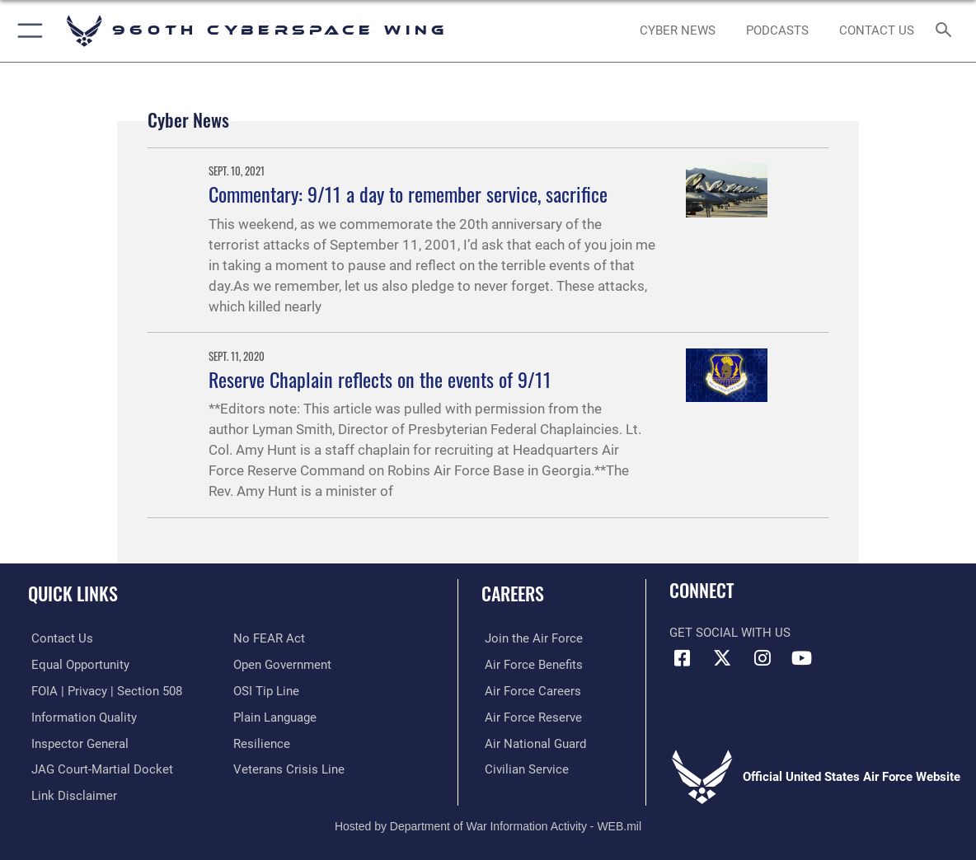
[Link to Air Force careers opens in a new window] (529, 690)
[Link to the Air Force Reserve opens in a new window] (530, 715)
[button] (27, 31)
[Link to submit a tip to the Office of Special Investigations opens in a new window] (266, 690)
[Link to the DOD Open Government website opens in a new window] (282, 664)
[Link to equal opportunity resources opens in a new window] (77, 664)
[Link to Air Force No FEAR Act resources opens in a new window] (269, 638)
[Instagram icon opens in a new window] (761, 658)
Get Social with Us (730, 632)
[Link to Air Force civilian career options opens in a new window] (523, 767)
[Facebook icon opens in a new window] (681, 658)
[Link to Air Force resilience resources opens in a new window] (261, 742)
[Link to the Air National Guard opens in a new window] (532, 742)
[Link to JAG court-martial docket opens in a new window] (99, 767)
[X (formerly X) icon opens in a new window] (722, 658)
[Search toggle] (946, 30)
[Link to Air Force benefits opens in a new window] (530, 664)
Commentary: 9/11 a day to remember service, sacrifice (408, 193)
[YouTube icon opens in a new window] (802, 658)
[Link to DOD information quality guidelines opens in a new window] (81, 715)
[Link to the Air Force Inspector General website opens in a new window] (76, 742)
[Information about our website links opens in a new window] (71, 794)
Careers (512, 592)
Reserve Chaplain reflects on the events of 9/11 (380, 379)
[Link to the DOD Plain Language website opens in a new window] (275, 715)
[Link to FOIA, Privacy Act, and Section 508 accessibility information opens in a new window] (103, 690)
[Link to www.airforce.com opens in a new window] (530, 638)
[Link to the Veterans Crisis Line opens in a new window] (289, 767)
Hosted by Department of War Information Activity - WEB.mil (488, 823)
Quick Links (73, 592)
